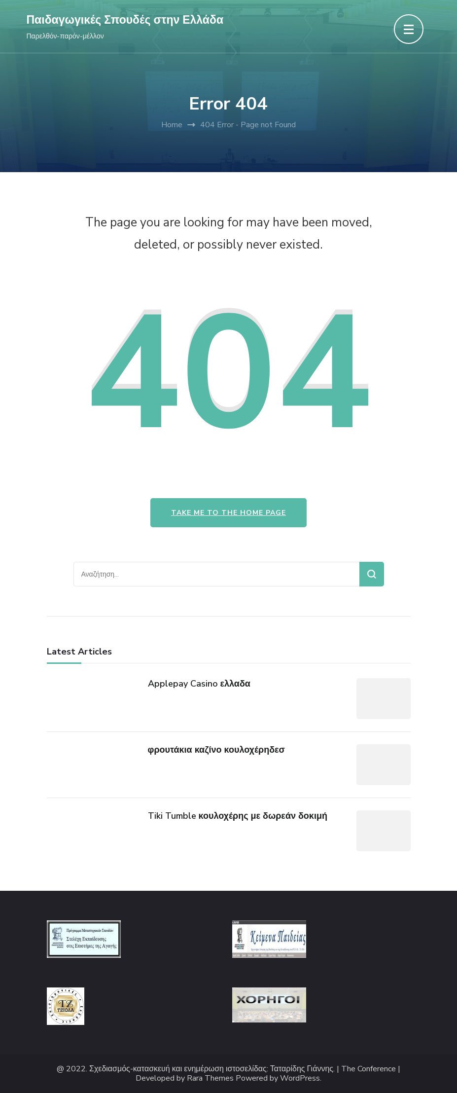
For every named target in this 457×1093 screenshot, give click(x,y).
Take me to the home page (228, 512)
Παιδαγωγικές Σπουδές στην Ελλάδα (125, 20)
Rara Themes (210, 1078)
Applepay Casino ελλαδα (199, 684)
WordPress (300, 1078)
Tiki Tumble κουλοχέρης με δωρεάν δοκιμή (237, 816)
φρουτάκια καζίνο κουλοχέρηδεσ (216, 750)
